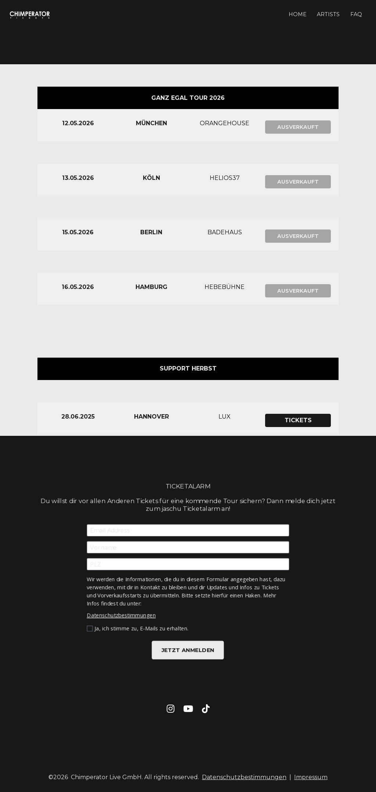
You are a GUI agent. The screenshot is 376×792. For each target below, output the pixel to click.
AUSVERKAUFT (298, 127)
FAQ (356, 14)
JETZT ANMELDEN (188, 648)
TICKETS (298, 420)
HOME (298, 14)
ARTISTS (328, 14)
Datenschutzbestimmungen (122, 614)
